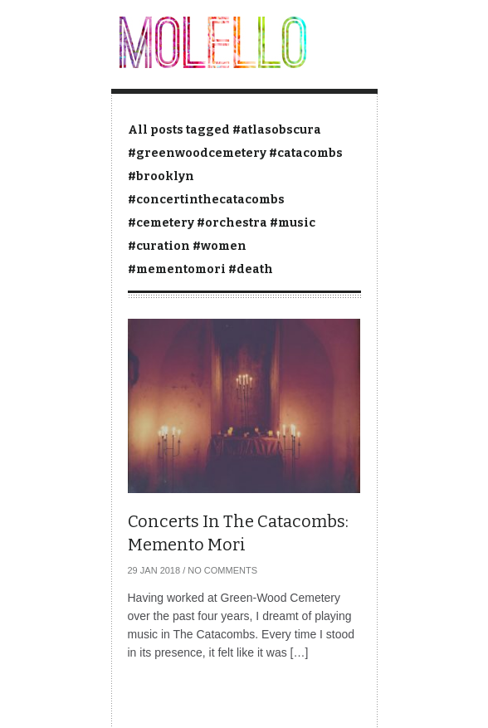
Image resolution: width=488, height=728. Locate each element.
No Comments (222, 570)
